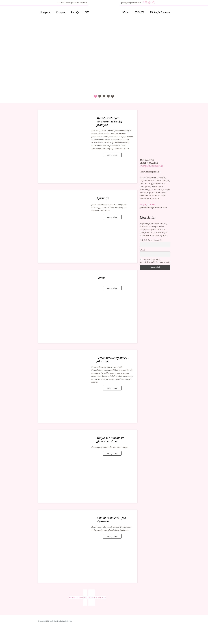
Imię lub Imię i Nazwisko (151, 240)
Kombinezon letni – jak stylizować (111, 519)
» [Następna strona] (96, 597)
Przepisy (60, 12)
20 (91, 597)
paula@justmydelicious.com (131, 3)
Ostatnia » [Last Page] (101, 597)
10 (89, 597)
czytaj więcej (112, 155)
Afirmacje (102, 198)
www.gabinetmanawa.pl (151, 166)
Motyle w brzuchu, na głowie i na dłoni (110, 439)
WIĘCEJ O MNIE (147, 204)
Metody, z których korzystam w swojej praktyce (109, 121)
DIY (86, 12)
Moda (126, 12)
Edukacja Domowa (160, 12)
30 (94, 597)
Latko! (100, 278)
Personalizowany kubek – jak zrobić (112, 359)
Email (142, 249)
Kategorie (45, 12)
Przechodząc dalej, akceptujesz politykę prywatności (155, 260)
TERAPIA (139, 12)
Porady (75, 12)
